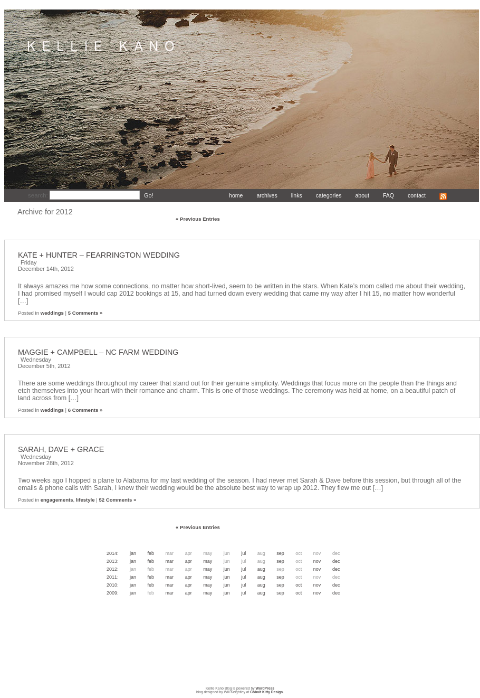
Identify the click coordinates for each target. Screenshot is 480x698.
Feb (151, 553)
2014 (112, 553)
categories (329, 195)
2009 (112, 593)
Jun (227, 569)
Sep (280, 553)
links (296, 195)
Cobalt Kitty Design (266, 692)
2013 (112, 561)
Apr (188, 561)
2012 (112, 569)
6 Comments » (85, 410)
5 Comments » (85, 313)
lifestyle (85, 500)
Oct (298, 585)
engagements (57, 500)
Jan (133, 553)
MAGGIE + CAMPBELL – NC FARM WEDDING (98, 352)
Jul (243, 553)
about (362, 195)
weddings (52, 313)
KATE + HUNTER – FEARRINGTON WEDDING (99, 255)
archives (266, 195)
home (236, 195)
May (207, 561)
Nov (317, 561)
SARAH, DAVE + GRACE (61, 449)
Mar (170, 561)
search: (39, 195)
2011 (112, 577)
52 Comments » (117, 500)
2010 (112, 585)
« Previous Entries (198, 219)
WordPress (265, 688)
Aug (261, 569)
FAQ (388, 195)
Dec (336, 561)
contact (417, 195)
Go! (148, 195)
